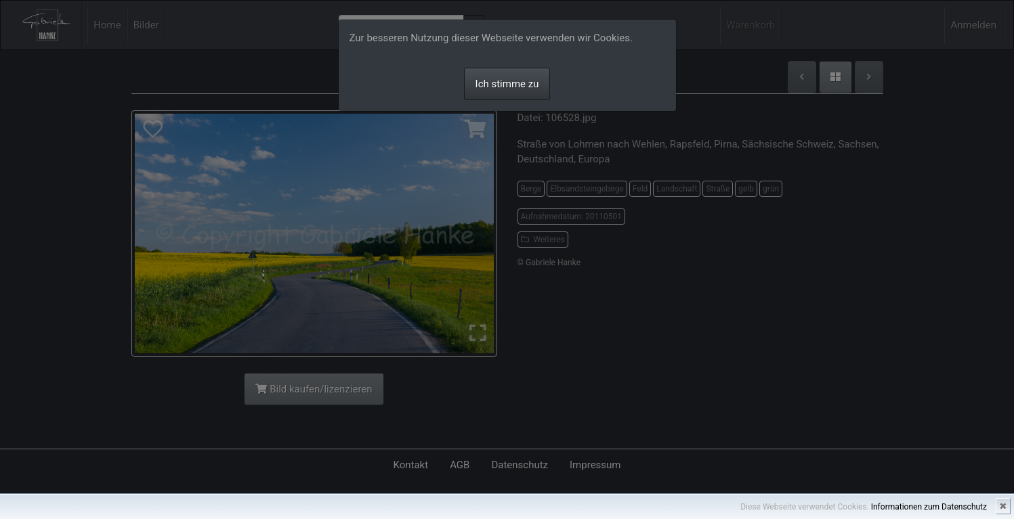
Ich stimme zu (507, 84)
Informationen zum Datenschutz (929, 507)
